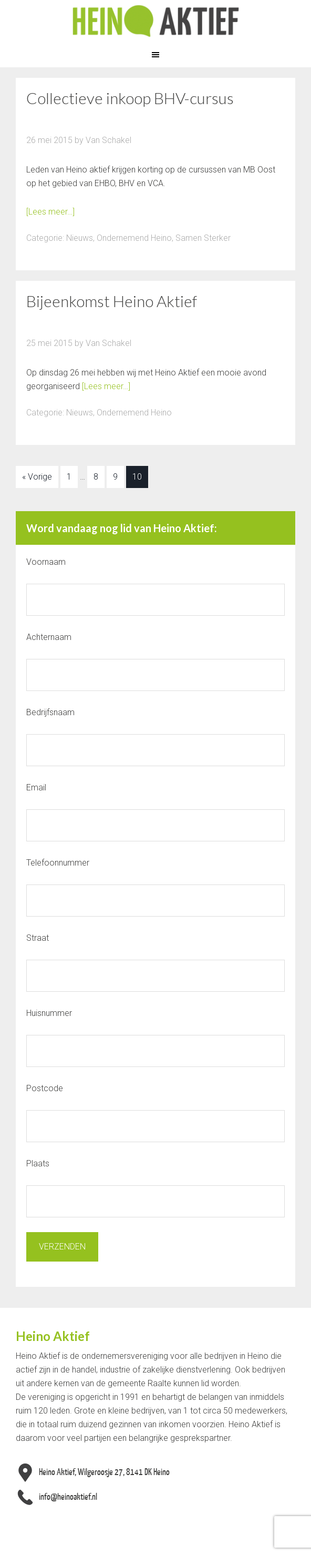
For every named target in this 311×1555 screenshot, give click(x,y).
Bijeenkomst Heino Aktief (111, 300)
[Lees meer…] (50, 212)
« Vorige (37, 477)
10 (137, 477)
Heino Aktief (155, 21)
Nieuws (79, 238)
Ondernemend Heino (134, 238)
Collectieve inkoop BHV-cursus (130, 97)
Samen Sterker (203, 238)
